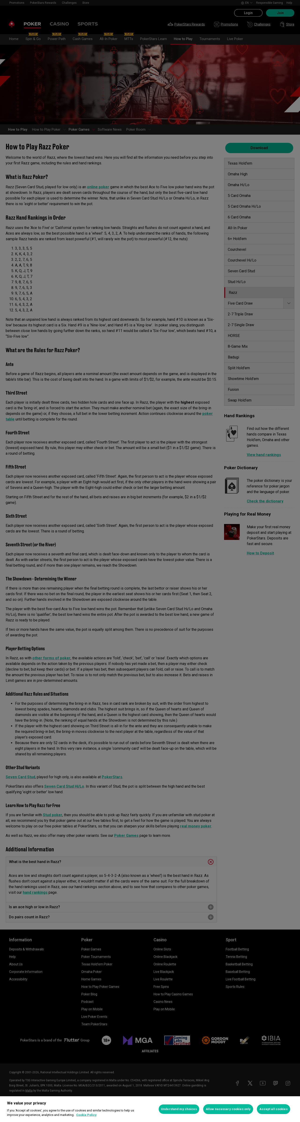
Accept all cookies (273, 1109)
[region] (150, 1109)
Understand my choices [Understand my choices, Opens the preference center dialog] (179, 1109)
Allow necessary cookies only (228, 1109)
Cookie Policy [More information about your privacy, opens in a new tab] (86, 1115)
